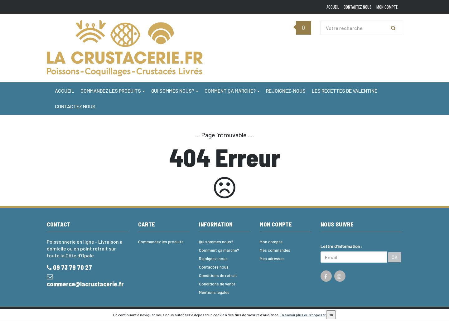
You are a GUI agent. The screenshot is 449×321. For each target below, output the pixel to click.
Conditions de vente (217, 283)
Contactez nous (75, 106)
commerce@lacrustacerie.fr (85, 281)
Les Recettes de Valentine (344, 91)
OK (395, 257)
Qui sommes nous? (174, 91)
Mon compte (271, 241)
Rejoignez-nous (286, 91)
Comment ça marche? (232, 91)
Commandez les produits (112, 91)
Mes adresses (272, 258)
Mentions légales (214, 292)
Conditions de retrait (218, 275)
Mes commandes (275, 250)
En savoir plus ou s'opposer (303, 315)
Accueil (64, 91)
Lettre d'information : (341, 246)
